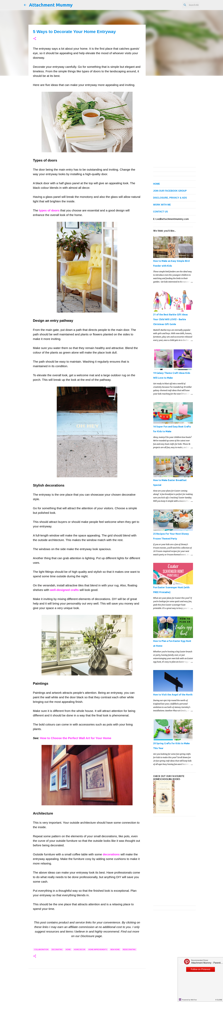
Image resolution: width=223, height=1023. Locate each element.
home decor (79, 949)
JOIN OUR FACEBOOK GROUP (170, 191)
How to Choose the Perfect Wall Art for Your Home (75, 738)
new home (115, 949)
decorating (57, 949)
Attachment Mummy (51, 4)
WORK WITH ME (162, 204)
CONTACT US (160, 211)
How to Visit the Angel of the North (172, 694)
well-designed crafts (64, 589)
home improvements (97, 949)
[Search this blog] (185, 5)
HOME (156, 184)
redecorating (129, 949)
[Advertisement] (87, 998)
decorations (111, 854)
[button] (34, 39)
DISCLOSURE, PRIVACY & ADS (170, 198)
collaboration (41, 949)
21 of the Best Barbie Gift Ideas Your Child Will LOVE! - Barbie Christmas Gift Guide (170, 319)
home (68, 949)
